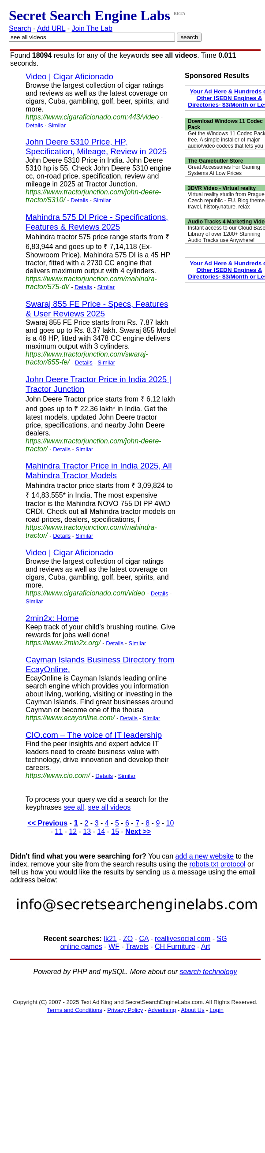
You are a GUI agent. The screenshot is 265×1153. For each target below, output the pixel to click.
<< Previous (47, 823)
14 (101, 831)
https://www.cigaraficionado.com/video (85, 593)
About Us (192, 1010)
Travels (137, 946)
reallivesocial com (182, 938)
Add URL (51, 28)
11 (59, 831)
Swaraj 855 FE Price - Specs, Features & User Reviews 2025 (97, 308)
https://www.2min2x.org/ (63, 643)
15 (115, 831)
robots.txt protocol (217, 864)
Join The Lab (92, 28)
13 (87, 831)
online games (81, 946)
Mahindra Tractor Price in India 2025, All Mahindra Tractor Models (99, 470)
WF (113, 946)
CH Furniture (175, 946)
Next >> (138, 831)
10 (170, 823)
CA (143, 938)
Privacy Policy (125, 1010)
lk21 (110, 938)
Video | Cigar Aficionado (69, 76)
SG (221, 938)
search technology (208, 971)
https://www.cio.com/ (58, 775)
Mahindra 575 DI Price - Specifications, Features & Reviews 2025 (97, 221)
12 (73, 831)
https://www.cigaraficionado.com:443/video (92, 117)
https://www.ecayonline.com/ (70, 718)
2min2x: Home (52, 618)
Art (205, 946)
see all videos (109, 807)
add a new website (204, 856)
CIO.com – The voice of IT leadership (94, 735)
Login (216, 1010)
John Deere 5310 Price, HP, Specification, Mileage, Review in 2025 (96, 146)
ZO (128, 938)
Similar (57, 125)
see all (73, 807)
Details (34, 125)
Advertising (162, 1010)
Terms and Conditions (74, 1010)
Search (20, 28)
